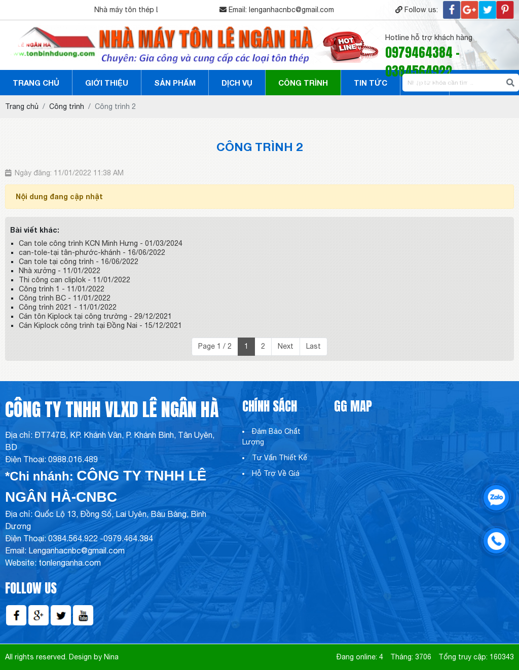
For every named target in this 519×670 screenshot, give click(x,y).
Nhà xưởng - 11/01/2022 (59, 271)
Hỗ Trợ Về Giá (276, 473)
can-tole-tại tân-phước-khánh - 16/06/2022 (92, 252)
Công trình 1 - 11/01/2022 (61, 289)
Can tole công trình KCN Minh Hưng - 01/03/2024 (100, 243)
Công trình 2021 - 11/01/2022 (68, 307)
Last (313, 346)
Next (285, 346)
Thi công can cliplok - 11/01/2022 (74, 280)
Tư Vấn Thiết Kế (279, 458)
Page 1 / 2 (215, 346)
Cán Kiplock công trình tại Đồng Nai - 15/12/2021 (100, 325)
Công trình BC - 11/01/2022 (64, 298)
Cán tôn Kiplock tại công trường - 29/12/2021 (95, 316)
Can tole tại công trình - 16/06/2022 (78, 261)
